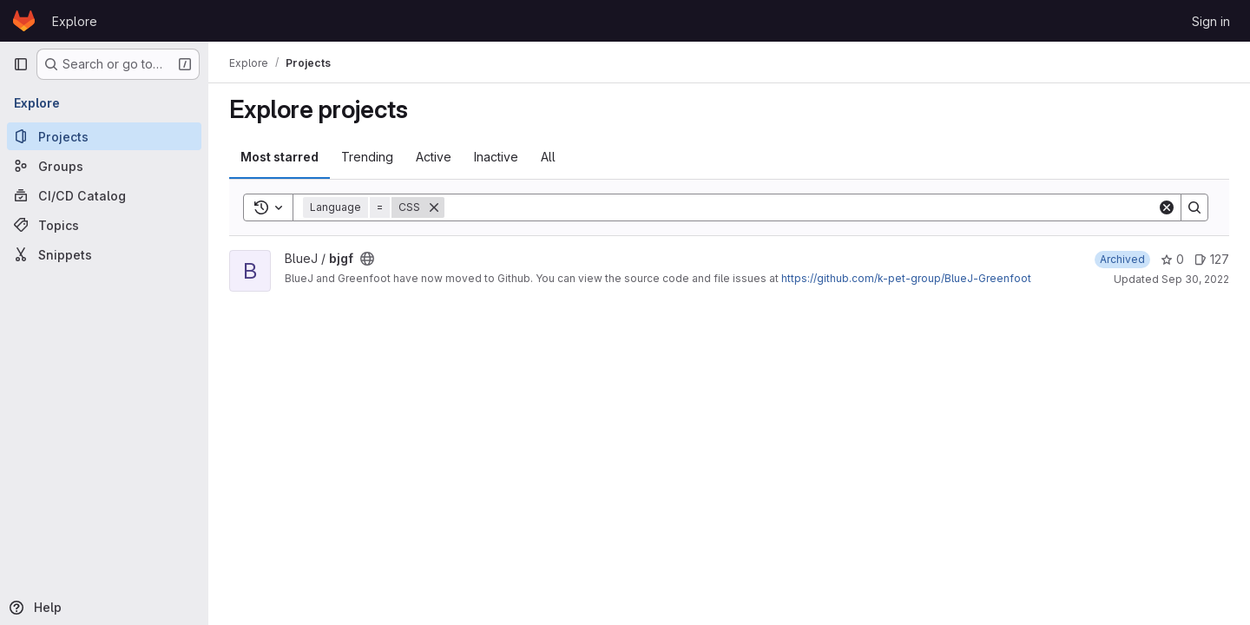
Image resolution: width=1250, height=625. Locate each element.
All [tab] (548, 156)
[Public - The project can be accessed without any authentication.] (367, 259)
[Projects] (104, 136)
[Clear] (1166, 207)
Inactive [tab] (496, 156)
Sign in (1211, 21)
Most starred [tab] (279, 156)
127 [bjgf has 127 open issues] (1211, 259)
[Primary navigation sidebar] (21, 64)
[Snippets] (104, 254)
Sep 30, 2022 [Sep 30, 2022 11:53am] (1195, 279)
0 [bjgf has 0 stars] (1172, 259)
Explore (74, 21)
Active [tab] (433, 156)
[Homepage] (24, 21)
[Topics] (104, 225)
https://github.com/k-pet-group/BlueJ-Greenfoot (906, 278)
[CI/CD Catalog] (104, 195)
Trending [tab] (367, 156)
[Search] (801, 207)
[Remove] (434, 207)
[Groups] (104, 166)
